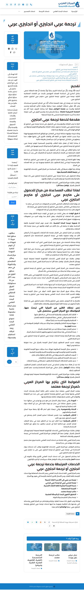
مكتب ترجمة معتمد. (68, 492)
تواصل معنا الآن (63, 186)
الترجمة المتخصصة (68, 489)
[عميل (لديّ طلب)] (16, 169)
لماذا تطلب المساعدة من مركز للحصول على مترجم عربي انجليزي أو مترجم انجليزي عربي (54, 73)
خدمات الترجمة (70, 514)
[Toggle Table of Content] (76, 64)
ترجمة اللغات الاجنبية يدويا (67, 172)
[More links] (19, 12)
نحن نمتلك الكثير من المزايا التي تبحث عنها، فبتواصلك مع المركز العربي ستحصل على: (52, 76)
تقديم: (75, 67)
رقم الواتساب (12, 183)
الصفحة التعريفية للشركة (70, 112)
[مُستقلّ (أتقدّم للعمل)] (16, 175)
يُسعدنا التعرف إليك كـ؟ (13, 164)
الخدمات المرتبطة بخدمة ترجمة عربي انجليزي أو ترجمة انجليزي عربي (56, 80)
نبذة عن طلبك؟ (12, 193)
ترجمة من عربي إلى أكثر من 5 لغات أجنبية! (60, 480)
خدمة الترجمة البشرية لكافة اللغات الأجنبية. (60, 486)
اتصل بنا (71, 460)
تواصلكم (63, 507)
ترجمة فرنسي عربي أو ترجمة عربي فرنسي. (60, 483)
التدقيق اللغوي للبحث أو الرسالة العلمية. (60, 495)
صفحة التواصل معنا (57, 109)
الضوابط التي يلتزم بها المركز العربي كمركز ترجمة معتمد (59, 78)
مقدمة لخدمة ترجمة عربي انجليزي (66, 70)
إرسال (13, 203)
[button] (31, 5)
